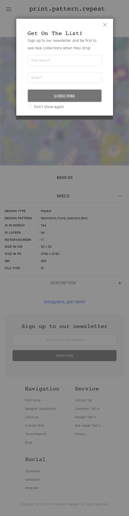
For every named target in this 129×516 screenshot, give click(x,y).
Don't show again (49, 106)
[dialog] (64, 258)
